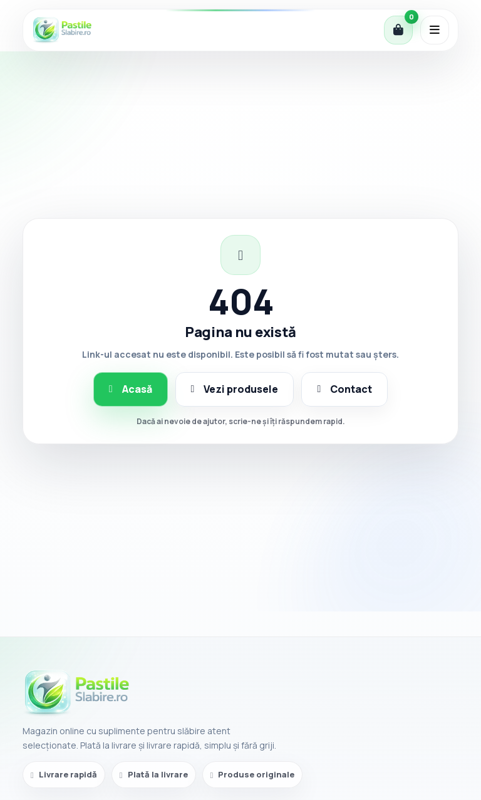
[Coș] (398, 30)
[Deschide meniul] (434, 30)
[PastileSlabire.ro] (61, 30)
